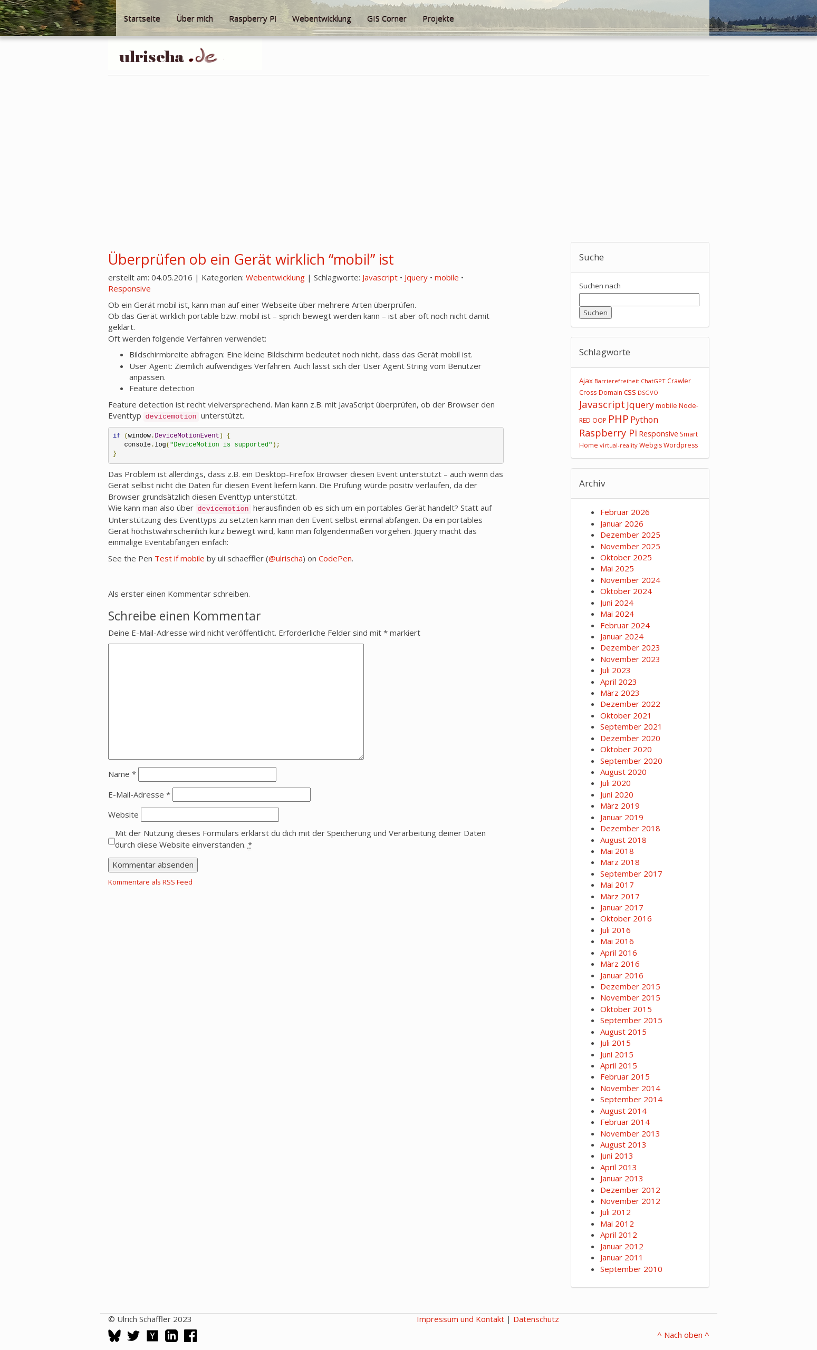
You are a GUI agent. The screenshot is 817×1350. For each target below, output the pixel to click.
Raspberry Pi (252, 18)
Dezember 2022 (630, 703)
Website (123, 814)
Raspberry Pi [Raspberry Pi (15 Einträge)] (608, 432)
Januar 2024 (621, 636)
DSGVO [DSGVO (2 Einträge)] (648, 392)
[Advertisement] (408, 158)
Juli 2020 (615, 783)
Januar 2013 (621, 1178)
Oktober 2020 (626, 749)
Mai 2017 (617, 884)
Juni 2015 (616, 1054)
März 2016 (620, 963)
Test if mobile (180, 558)
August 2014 (623, 1110)
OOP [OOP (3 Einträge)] (599, 420)
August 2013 (623, 1144)
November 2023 (630, 659)
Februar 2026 (625, 512)
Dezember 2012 (630, 1189)
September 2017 (631, 873)
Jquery (416, 277)
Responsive (129, 288)
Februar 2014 (625, 1121)
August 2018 (623, 839)
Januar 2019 (621, 817)
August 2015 (623, 1031)
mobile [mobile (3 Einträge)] (666, 405)
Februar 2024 (625, 625)
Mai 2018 (617, 851)
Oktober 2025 (626, 557)
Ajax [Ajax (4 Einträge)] (586, 380)
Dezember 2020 (630, 738)
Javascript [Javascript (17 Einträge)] (602, 404)
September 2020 (631, 760)
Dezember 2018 (630, 828)
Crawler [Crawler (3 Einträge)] (679, 380)
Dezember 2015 (630, 986)
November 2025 (630, 546)
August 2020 (623, 771)
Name (122, 774)
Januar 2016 (621, 975)
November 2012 (630, 1201)
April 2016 (618, 952)
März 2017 (620, 896)
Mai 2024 (617, 613)
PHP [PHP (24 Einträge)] (618, 419)
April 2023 (618, 681)
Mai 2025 (617, 568)
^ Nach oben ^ (683, 1334)
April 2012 (618, 1234)
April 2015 (618, 1065)
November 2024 (630, 580)
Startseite (142, 18)
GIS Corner (387, 18)
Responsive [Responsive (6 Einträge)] (658, 433)
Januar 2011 (621, 1257)
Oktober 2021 (626, 715)
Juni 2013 (616, 1155)
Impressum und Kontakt (460, 1319)
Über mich (194, 18)
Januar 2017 (621, 907)
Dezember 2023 (630, 647)
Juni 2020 (616, 794)
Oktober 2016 (626, 918)
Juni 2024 (616, 602)
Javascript (380, 277)
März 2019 (620, 805)
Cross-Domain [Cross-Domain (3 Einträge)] (600, 392)
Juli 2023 (615, 670)
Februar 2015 (625, 1076)
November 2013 (630, 1133)
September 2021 (631, 726)
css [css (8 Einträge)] (630, 391)
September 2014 (631, 1099)
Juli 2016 (615, 930)
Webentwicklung (321, 18)
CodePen (335, 558)
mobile (447, 277)
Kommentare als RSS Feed (150, 882)
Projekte (438, 18)
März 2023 (620, 692)
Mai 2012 (617, 1223)
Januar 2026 (621, 523)
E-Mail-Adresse (139, 794)
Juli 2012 (615, 1212)
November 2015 (630, 997)
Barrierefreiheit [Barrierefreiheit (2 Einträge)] (616, 381)
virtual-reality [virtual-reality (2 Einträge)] (619, 445)
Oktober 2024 (626, 591)
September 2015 (631, 1020)
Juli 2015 (615, 1042)
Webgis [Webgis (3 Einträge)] (650, 445)
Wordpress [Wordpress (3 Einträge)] (681, 445)
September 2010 (631, 1269)
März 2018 (620, 862)
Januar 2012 (621, 1246)
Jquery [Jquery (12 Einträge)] (640, 405)
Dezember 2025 (630, 534)
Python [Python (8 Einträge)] (644, 419)
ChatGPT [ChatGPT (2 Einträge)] (653, 381)
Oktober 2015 (626, 1009)
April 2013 (618, 1167)
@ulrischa (285, 558)
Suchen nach (600, 285)
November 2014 (630, 1088)
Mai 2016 (617, 941)
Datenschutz (536, 1319)
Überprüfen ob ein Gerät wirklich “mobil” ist (251, 259)
